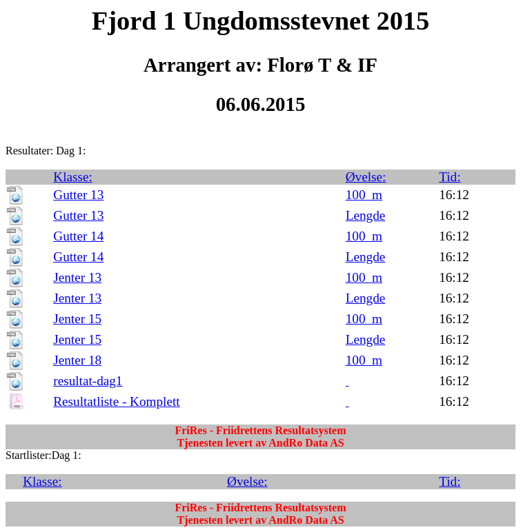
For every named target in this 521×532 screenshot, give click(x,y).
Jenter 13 (77, 277)
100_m (364, 194)
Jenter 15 (77, 318)
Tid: (449, 177)
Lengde (366, 215)
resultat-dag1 (87, 381)
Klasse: (72, 177)
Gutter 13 (78, 194)
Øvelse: (366, 177)
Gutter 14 (78, 236)
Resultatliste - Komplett (116, 401)
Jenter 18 (77, 360)
